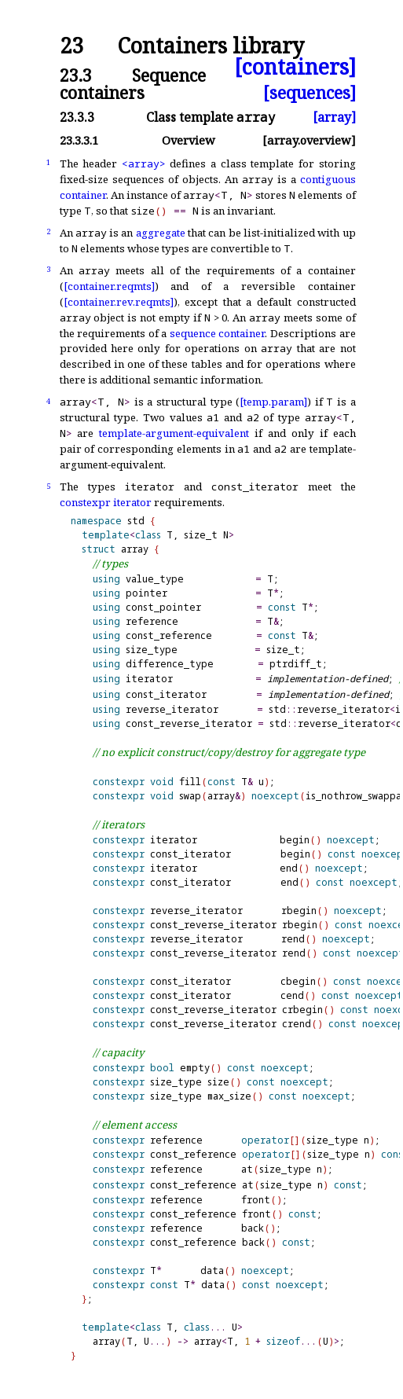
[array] (334, 117)
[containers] (295, 67)
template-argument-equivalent (174, 433)
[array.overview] (309, 140)
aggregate (160, 233)
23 (71, 46)
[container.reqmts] (109, 286)
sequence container (218, 333)
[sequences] (309, 92)
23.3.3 (77, 117)
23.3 (76, 75)
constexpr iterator (106, 502)
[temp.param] (273, 402)
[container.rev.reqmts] (119, 302)
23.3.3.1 (79, 140)
